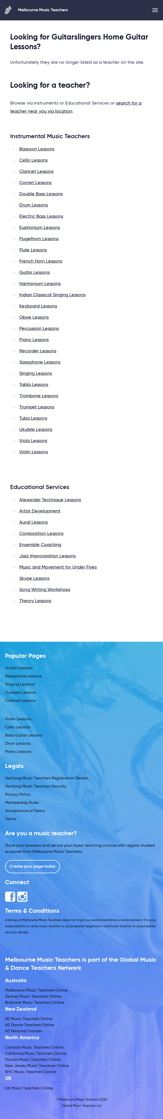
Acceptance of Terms (25, 811)
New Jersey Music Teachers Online (37, 1066)
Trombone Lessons (38, 396)
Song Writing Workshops (44, 589)
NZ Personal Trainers (23, 1031)
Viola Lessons (33, 441)
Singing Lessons (35, 373)
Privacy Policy (17, 795)
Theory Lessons (35, 601)
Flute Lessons (33, 250)
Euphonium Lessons (39, 227)
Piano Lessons (34, 340)
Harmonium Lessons (40, 283)
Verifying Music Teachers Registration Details (46, 778)
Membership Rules (22, 803)
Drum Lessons (33, 205)
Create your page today (32, 867)
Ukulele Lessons (35, 429)
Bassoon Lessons (36, 149)
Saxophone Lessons (39, 362)
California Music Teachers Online (35, 1054)
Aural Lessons (33, 522)
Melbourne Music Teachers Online (36, 990)
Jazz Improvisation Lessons (47, 556)
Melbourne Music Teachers (36, 10)
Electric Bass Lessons (41, 216)
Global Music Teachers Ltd (81, 1106)
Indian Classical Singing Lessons (52, 295)
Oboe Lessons (34, 317)
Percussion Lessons (39, 328)
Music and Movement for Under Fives (58, 567)
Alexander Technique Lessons (50, 500)
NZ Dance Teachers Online (29, 1025)
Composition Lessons (41, 533)
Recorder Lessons (37, 351)
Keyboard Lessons (38, 306)
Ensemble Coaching (40, 545)
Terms (10, 819)
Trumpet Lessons (36, 407)
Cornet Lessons (35, 183)
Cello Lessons (33, 160)
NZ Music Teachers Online (29, 1019)
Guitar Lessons (34, 272)
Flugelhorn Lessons (39, 239)
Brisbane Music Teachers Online (34, 1003)
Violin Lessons (33, 452)
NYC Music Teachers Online (30, 1072)
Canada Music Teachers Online (34, 1048)
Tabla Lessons (33, 384)
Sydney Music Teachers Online (33, 997)
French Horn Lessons (40, 261)
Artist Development (39, 511)
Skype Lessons (34, 578)
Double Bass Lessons (41, 194)
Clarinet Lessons (36, 171)
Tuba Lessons (33, 418)
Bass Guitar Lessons (23, 736)
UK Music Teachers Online (29, 1088)
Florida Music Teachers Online (33, 1060)
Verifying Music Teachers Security (36, 786)
